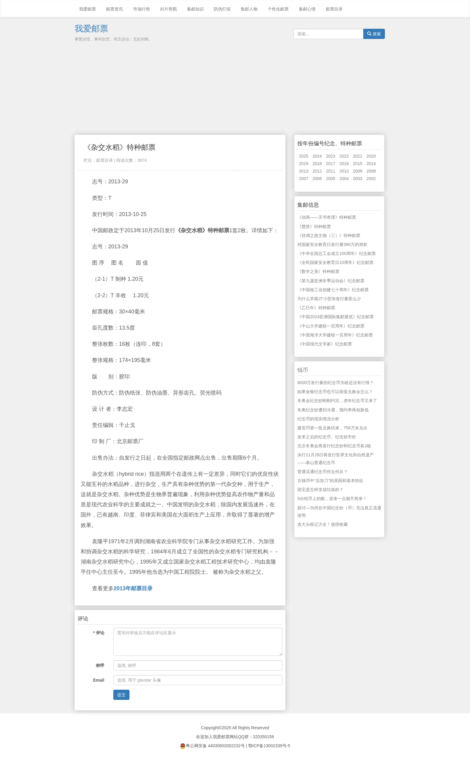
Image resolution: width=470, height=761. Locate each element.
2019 (303, 163)
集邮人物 (249, 9)
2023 (330, 156)
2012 (317, 171)
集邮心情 (307, 9)
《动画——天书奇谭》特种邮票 (326, 217)
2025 (303, 156)
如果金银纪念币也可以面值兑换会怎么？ (335, 391)
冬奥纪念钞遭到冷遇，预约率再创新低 (333, 409)
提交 (121, 694)
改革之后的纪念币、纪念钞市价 (326, 436)
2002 (371, 178)
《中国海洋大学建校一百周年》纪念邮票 (335, 335)
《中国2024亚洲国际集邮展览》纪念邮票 (335, 316)
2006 (317, 178)
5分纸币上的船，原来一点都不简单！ (332, 498)
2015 (357, 163)
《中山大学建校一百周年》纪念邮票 (330, 326)
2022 (344, 156)
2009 (357, 171)
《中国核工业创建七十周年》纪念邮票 (333, 289)
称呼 (100, 665)
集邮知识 (195, 9)
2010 (344, 171)
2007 (303, 178)
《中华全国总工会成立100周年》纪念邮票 (336, 253)
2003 (357, 178)
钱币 (302, 370)
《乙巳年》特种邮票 (316, 307)
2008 (371, 171)
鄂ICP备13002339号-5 (269, 745)
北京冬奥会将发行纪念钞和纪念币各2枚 (334, 445)
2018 (317, 163)
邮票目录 (334, 9)
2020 (371, 156)
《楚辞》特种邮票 (314, 226)
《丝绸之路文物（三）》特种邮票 (328, 235)
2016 (344, 163)
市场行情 (141, 9)
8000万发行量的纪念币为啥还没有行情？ (335, 382)
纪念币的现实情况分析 (318, 418)
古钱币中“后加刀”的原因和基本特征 (330, 480)
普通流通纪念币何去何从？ (322, 471)
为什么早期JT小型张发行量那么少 (329, 298)
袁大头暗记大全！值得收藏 (322, 524)
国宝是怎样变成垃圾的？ (320, 489)
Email (98, 680)
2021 (357, 156)
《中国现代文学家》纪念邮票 (324, 344)
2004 (344, 178)
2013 (303, 171)
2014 (371, 163)
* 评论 (98, 632)
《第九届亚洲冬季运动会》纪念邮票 (330, 280)
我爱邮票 (87, 9)
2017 (330, 163)
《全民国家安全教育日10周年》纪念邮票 (335, 262)
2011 (330, 171)
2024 (317, 156)
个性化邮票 (278, 9)
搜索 (374, 33)
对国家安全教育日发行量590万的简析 (332, 244)
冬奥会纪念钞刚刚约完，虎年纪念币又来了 (337, 400)
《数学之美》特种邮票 (318, 271)
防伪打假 (222, 9)
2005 (330, 178)
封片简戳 (168, 9)
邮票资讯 (114, 9)
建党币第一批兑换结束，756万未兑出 (332, 427)
